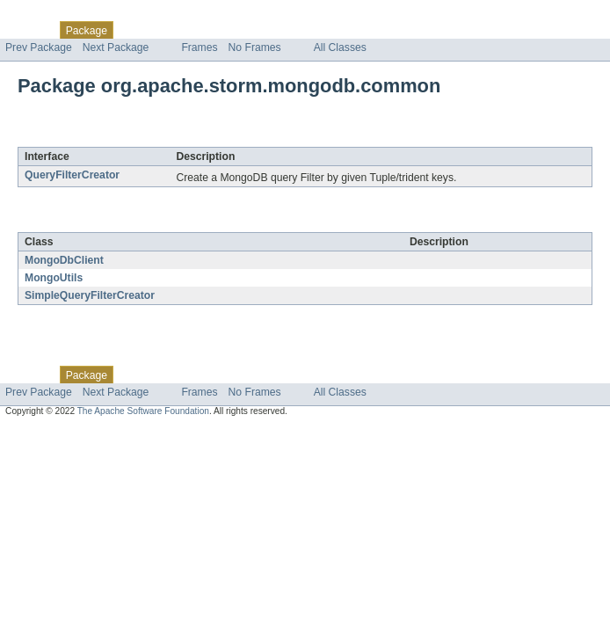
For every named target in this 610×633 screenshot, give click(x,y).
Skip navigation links (48, 15)
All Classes (340, 47)
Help (335, 30)
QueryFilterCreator (72, 175)
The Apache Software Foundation (143, 411)
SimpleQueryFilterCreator (90, 295)
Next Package (116, 47)
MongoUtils (54, 278)
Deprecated (250, 30)
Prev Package (38, 47)
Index (300, 30)
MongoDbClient (64, 260)
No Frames (255, 47)
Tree (201, 30)
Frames (199, 47)
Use (169, 30)
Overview (27, 30)
